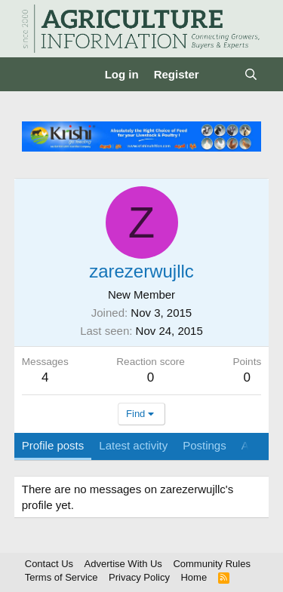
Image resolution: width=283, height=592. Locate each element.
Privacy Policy (139, 577)
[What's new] (221, 74)
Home (193, 577)
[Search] (251, 74)
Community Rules (212, 563)
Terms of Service (61, 577)
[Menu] (35, 75)
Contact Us (49, 563)
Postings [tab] (204, 445)
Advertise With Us (123, 563)
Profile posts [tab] (53, 445)
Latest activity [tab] (133, 445)
